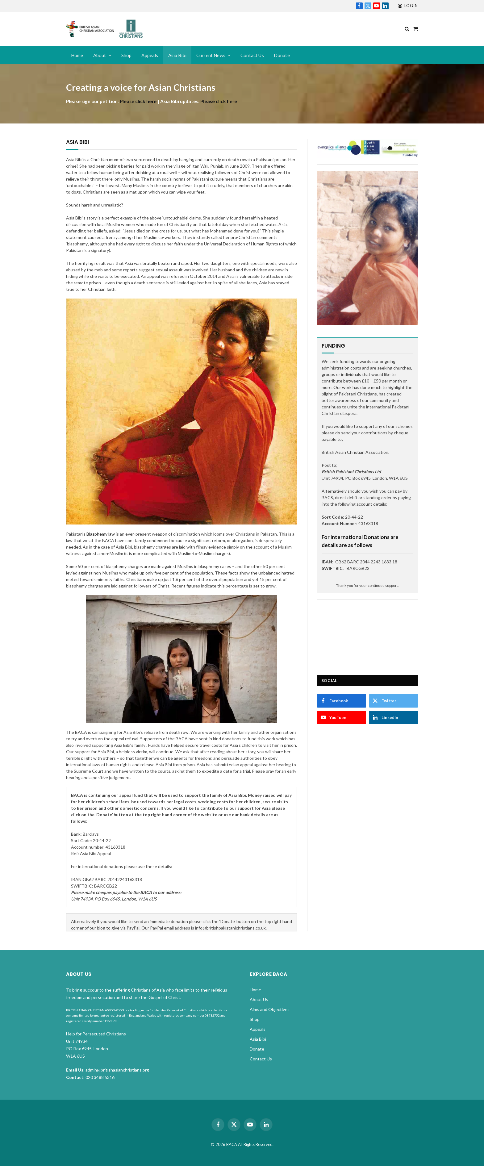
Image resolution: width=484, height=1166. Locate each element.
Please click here (138, 101)
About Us (259, 999)
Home (77, 55)
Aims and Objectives (270, 1009)
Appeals (149, 55)
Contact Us (252, 55)
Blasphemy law (100, 534)
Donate (282, 55)
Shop (126, 55)
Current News (210, 55)
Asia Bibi (177, 55)
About (99, 55)
